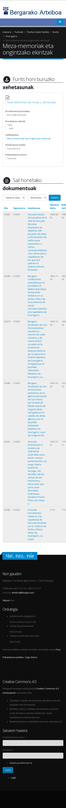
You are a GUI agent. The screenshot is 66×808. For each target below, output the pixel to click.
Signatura (19, 208)
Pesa (58, 649)
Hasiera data (54, 206)
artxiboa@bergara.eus (23, 592)
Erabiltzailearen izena (14, 737)
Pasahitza (8, 749)
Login (13, 777)
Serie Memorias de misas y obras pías (31, 102)
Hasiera (7, 32)
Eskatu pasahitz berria (21, 762)
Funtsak (19, 32)
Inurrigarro (11, 36)
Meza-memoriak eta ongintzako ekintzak (27, 40)
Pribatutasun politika (13, 657)
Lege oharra (31, 657)
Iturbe (56, 32)
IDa (6, 208)
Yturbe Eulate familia (38, 32)
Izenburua (34, 208)
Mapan (6, 600)
